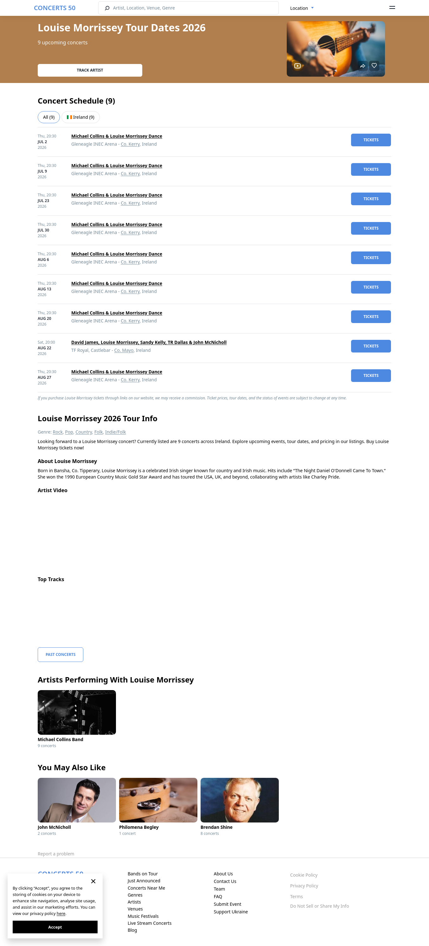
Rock (58, 432)
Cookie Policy (303, 875)
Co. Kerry (130, 144)
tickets (371, 140)
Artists (134, 902)
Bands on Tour (143, 874)
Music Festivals (143, 916)
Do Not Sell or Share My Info (319, 906)
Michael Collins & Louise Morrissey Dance (116, 136)
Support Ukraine (231, 912)
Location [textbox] (299, 8)
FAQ (218, 896)
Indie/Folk (115, 432)
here (61, 913)
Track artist (90, 70)
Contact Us (225, 881)
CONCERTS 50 (54, 7)
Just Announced (144, 881)
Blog (132, 930)
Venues (135, 909)
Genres (135, 895)
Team (219, 889)
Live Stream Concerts (149, 923)
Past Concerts (60, 654)
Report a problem (56, 854)
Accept (55, 927)
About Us (223, 874)
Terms (296, 896)
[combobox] (302, 8)
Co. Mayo (124, 350)
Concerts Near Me (146, 888)
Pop (69, 432)
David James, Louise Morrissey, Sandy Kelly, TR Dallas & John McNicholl (149, 342)
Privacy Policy (304, 886)
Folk (98, 432)
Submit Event (227, 904)
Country (83, 432)
